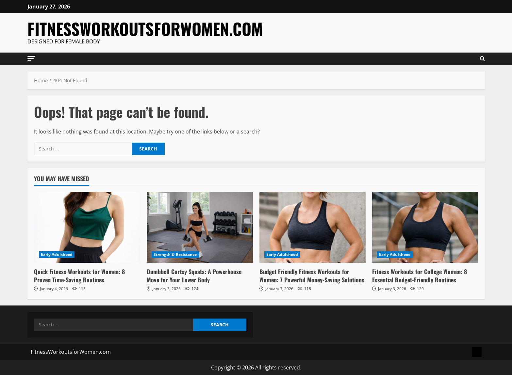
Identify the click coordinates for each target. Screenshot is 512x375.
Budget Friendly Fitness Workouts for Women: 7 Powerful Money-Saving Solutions (311, 275)
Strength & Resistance (175, 254)
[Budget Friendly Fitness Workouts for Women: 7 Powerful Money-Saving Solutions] (312, 227)
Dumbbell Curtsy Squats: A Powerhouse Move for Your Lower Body (194, 275)
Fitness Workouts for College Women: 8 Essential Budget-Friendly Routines (419, 275)
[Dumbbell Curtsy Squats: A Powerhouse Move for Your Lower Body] (200, 227)
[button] (31, 58)
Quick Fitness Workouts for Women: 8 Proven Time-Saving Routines (79, 275)
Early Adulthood (57, 254)
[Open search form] (482, 59)
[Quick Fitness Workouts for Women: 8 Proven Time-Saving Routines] (87, 227)
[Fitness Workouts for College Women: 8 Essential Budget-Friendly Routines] (425, 227)
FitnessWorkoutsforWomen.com (145, 28)
